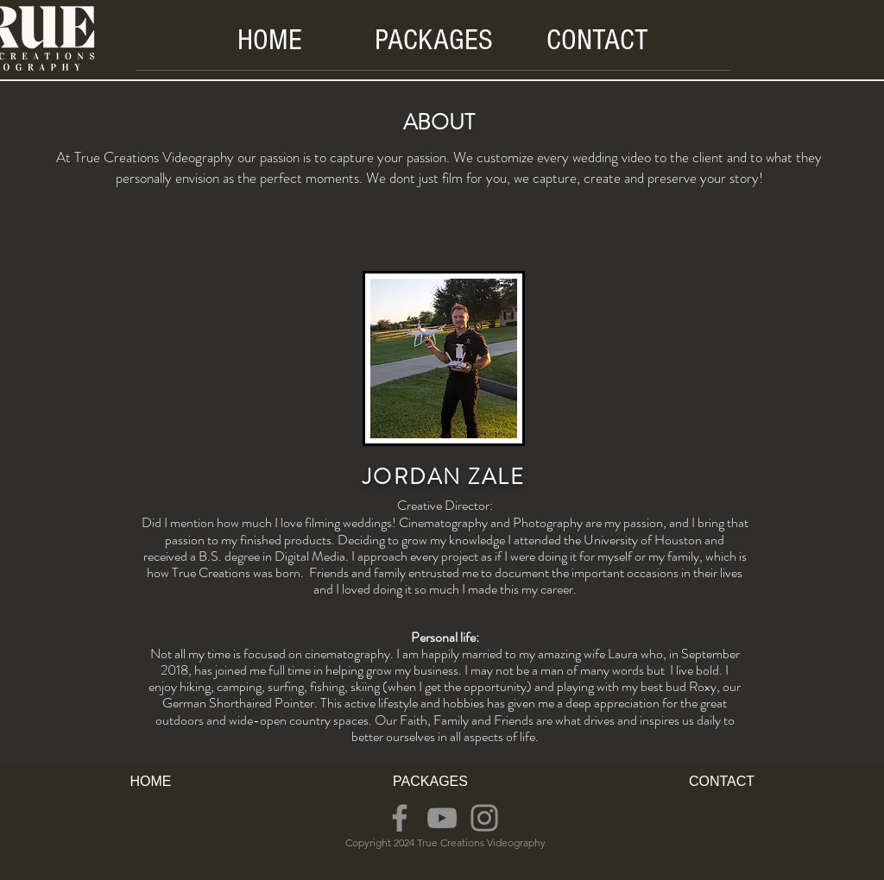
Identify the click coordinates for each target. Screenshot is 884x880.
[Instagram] (484, 818)
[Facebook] (400, 818)
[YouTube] (442, 818)
